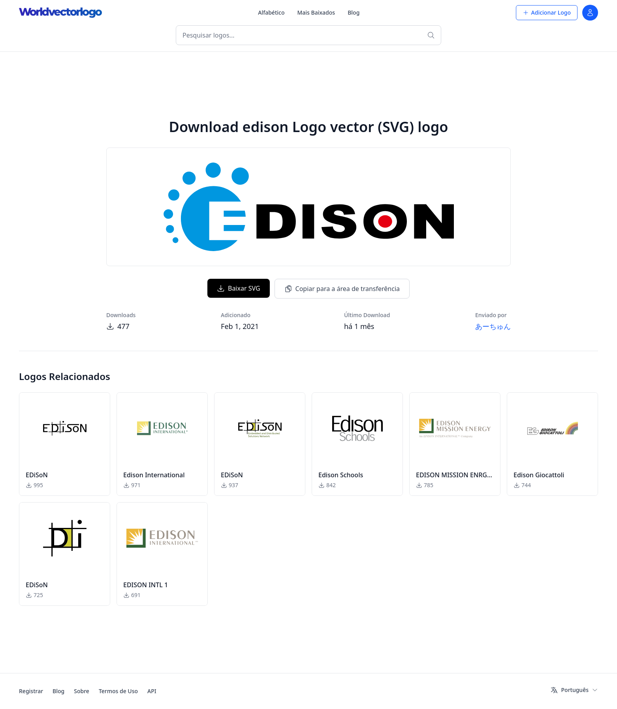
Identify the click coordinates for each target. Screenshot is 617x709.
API (151, 691)
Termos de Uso (118, 691)
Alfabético (271, 12)
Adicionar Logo (547, 12)
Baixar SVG (238, 288)
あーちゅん (493, 326)
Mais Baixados (316, 12)
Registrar (31, 691)
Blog (353, 12)
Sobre (81, 691)
